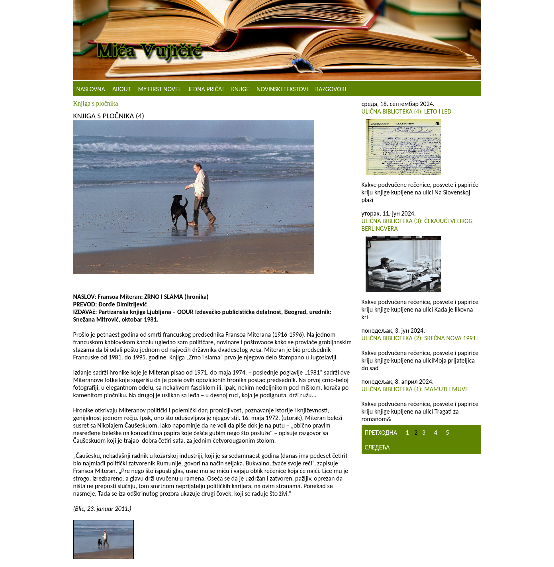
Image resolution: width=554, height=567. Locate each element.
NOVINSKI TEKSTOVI (282, 89)
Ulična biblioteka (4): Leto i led (407, 111)
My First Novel (159, 89)
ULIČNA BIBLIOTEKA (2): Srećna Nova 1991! (420, 338)
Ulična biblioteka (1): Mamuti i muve (415, 389)
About (121, 89)
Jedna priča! (206, 89)
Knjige (240, 89)
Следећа (377, 447)
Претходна (381, 432)
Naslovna (90, 89)
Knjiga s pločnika (95, 103)
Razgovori (330, 89)
